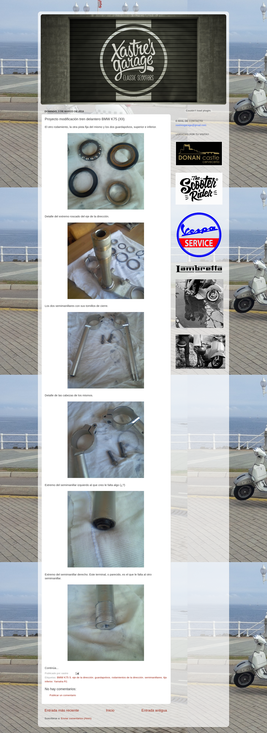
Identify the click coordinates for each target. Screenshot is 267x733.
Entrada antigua (154, 710)
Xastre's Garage (52, 19)
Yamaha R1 (60, 681)
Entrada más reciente (62, 710)
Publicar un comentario (63, 695)
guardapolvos (102, 677)
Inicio (110, 710)
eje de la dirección (82, 677)
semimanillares (153, 677)
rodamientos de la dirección (127, 677)
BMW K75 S (64, 677)
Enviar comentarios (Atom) (76, 718)
